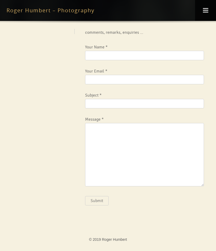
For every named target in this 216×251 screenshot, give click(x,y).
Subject (91, 95)
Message (93, 119)
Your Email (94, 71)
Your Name (94, 47)
